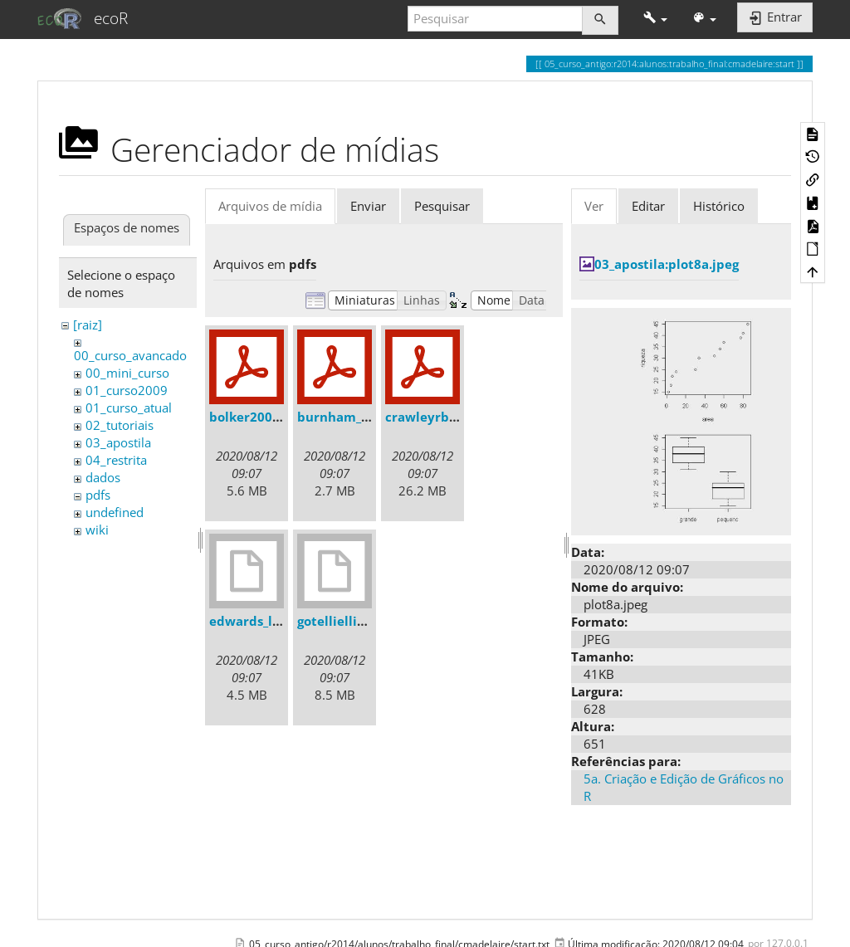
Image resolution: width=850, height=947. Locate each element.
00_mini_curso (127, 372)
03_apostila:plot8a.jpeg (666, 264)
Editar (648, 206)
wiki (97, 529)
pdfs (97, 494)
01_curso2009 (126, 390)
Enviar (368, 206)
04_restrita (116, 460)
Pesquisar (442, 206)
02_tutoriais (119, 425)
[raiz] (87, 324)
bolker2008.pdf (257, 416)
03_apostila (118, 442)
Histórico (719, 206)
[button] (655, 18)
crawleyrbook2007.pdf (455, 416)
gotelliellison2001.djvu (368, 621)
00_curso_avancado (130, 355)
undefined (114, 512)
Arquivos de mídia (270, 206)
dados (102, 477)
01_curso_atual (128, 407)
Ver (593, 206)
